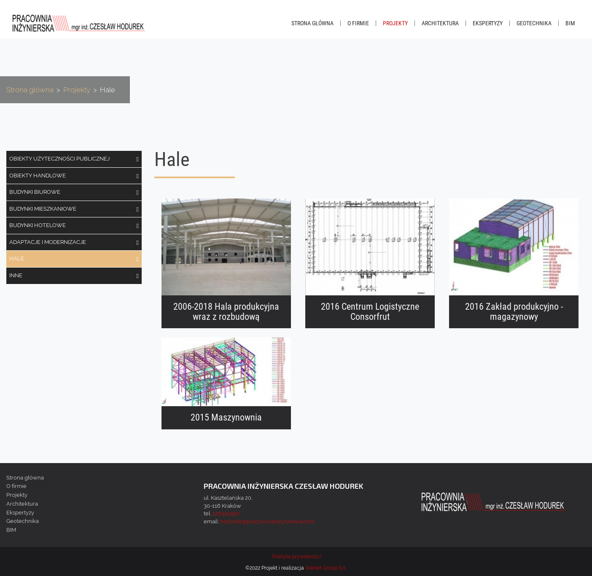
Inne (15, 275)
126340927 (226, 513)
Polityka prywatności (296, 557)
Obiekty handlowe (37, 175)
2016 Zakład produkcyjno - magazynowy (514, 312)
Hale (16, 258)
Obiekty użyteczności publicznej (59, 158)
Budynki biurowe (34, 192)
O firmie (358, 23)
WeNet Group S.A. (326, 568)
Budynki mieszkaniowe (42, 209)
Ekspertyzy (488, 23)
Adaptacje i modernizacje (47, 242)
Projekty (395, 23)
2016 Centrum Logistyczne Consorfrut (370, 312)
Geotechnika (534, 23)
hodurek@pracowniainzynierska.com (267, 521)
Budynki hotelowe (37, 225)
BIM (570, 23)
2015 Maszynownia (226, 418)
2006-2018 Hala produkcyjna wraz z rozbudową (226, 312)
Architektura (440, 23)
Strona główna (312, 23)
